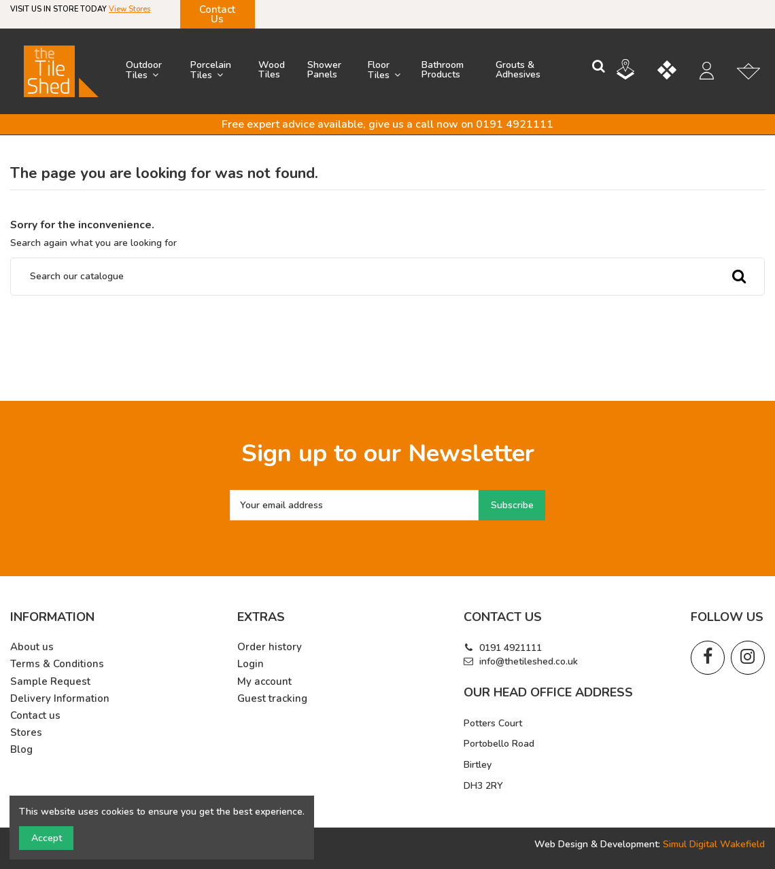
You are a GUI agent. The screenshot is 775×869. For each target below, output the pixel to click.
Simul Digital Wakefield (714, 844)
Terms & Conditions (57, 664)
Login (250, 664)
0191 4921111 (510, 647)
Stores (26, 732)
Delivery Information (59, 698)
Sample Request (50, 681)
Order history (269, 647)
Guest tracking (272, 698)
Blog (21, 749)
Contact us (35, 715)
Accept (46, 838)
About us (32, 647)
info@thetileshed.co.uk (528, 661)
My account (264, 681)
